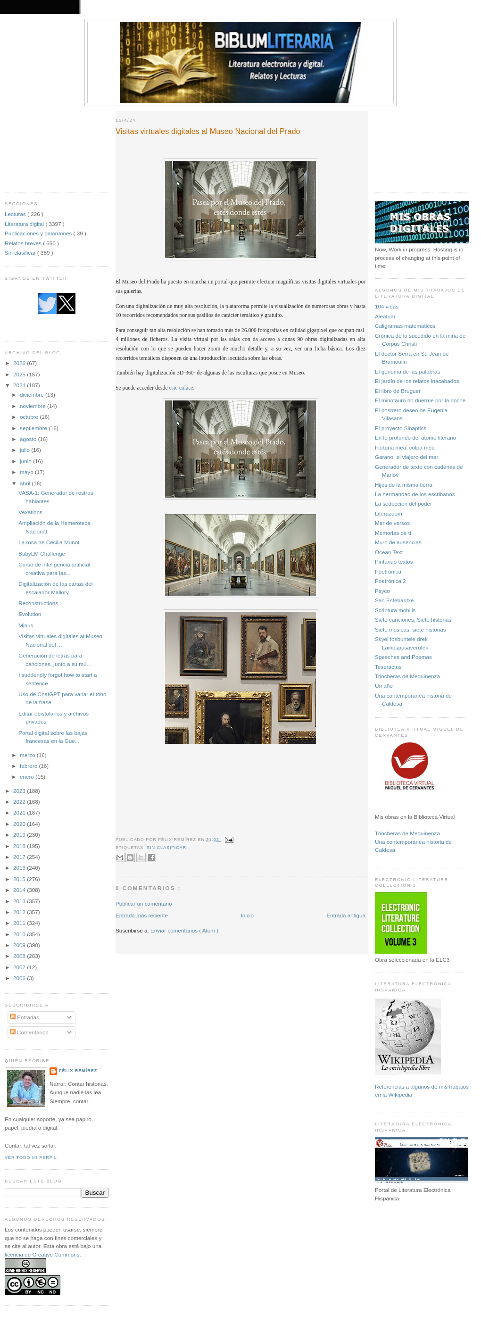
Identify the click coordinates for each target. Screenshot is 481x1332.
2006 (20, 978)
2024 (20, 385)
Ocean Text (389, 552)
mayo (27, 472)
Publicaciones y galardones (39, 233)
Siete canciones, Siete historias (413, 619)
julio (25, 450)
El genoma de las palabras (407, 371)
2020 (20, 824)
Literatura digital (25, 224)
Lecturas (16, 214)
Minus (25, 625)
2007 (20, 967)
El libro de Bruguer (398, 391)
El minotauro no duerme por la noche (420, 400)
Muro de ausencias (398, 542)
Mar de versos (392, 523)
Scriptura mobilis (395, 610)
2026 (20, 363)
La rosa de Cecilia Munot (48, 542)
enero (27, 777)
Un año (384, 686)
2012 (20, 912)
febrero (29, 766)
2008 (20, 956)
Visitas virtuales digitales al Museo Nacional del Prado (208, 131)
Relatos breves (24, 243)
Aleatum (385, 316)
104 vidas (386, 306)
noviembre (33, 406)
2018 (20, 846)
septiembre (34, 428)
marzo (28, 755)
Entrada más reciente (142, 915)
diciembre (32, 394)
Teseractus (388, 667)
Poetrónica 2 (390, 581)
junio (26, 461)
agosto (29, 439)
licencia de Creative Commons (42, 1254)
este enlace (181, 388)
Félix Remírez (78, 1070)
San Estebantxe (394, 600)
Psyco (382, 591)
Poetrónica (388, 571)
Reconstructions (38, 603)
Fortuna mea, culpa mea (405, 447)
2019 (20, 835)
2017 (20, 857)
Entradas (24, 1017)
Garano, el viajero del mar (406, 457)
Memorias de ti (393, 533)
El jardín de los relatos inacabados (417, 381)
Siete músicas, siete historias (410, 629)
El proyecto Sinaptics (400, 428)
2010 (20, 934)
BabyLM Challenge (41, 553)
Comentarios (29, 1032)
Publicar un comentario (144, 903)
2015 (20, 879)
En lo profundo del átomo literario (415, 437)
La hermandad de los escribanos (415, 494)
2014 (20, 890)
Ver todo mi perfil (31, 1157)
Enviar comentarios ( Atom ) (184, 930)
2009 (20, 945)
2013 (20, 901)
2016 (20, 868)
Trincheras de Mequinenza (407, 676)
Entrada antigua (345, 915)
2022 (20, 802)
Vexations (30, 512)
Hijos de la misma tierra (403, 485)
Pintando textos (394, 561)
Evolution (29, 614)
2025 (20, 374)
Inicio (247, 915)
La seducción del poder (403, 503)
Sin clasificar (21, 253)
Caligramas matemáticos (405, 326)
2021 (20, 812)
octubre (30, 417)
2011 (20, 923)
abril (26, 483)
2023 (20, 791)
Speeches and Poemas (403, 657)
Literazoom (388, 513)
